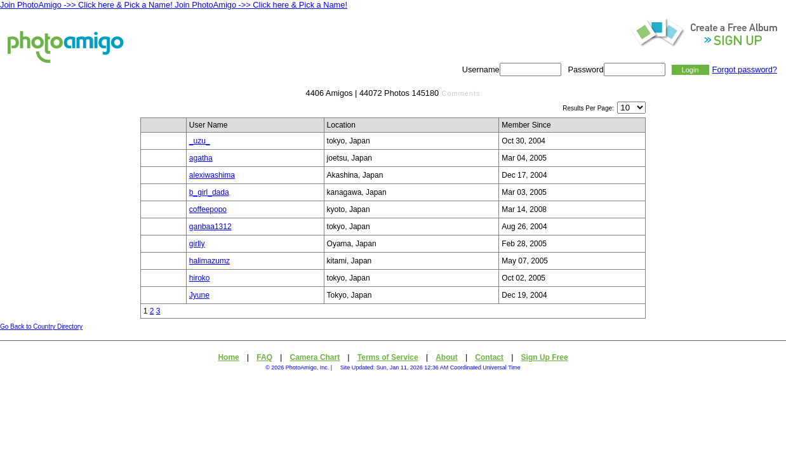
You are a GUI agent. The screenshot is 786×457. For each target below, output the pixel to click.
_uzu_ (199, 140)
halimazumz (209, 260)
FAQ (264, 357)
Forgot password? (744, 69)
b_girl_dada (209, 192)
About (447, 357)
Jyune (199, 295)
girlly (197, 243)
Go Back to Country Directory (41, 326)
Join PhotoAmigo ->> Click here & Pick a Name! (86, 5)
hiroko (199, 278)
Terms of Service (387, 357)
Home (228, 357)
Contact (489, 357)
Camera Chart (315, 357)
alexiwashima (212, 175)
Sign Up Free (544, 357)
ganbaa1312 (210, 226)
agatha (201, 158)
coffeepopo (208, 209)
